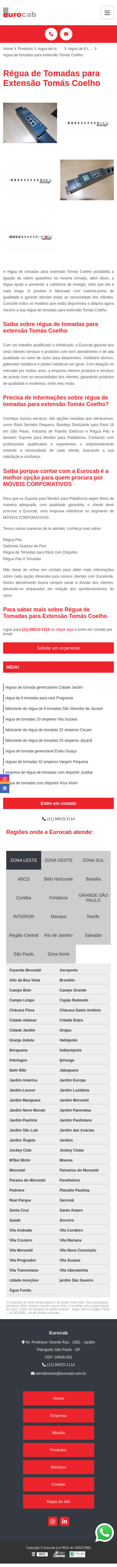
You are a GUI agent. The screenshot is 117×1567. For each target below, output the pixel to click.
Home (58, 1398)
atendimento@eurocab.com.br (58, 1373)
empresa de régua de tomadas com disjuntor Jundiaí (49, 772)
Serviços (58, 1467)
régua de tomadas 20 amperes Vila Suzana (41, 719)
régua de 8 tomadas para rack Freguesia (39, 698)
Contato (58, 1484)
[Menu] (107, 12)
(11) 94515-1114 (36, 629)
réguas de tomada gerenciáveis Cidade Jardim (44, 687)
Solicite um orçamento (58, 647)
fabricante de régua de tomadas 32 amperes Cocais (48, 730)
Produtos (58, 1450)
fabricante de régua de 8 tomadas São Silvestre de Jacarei (54, 708)
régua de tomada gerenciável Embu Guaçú (41, 751)
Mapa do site (58, 1501)
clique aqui (65, 629)
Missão (58, 1432)
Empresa (58, 1415)
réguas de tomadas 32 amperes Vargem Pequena (46, 762)
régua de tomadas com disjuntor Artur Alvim (41, 783)
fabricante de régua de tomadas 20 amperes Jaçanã (48, 740)
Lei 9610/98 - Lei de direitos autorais (34, 1312)
